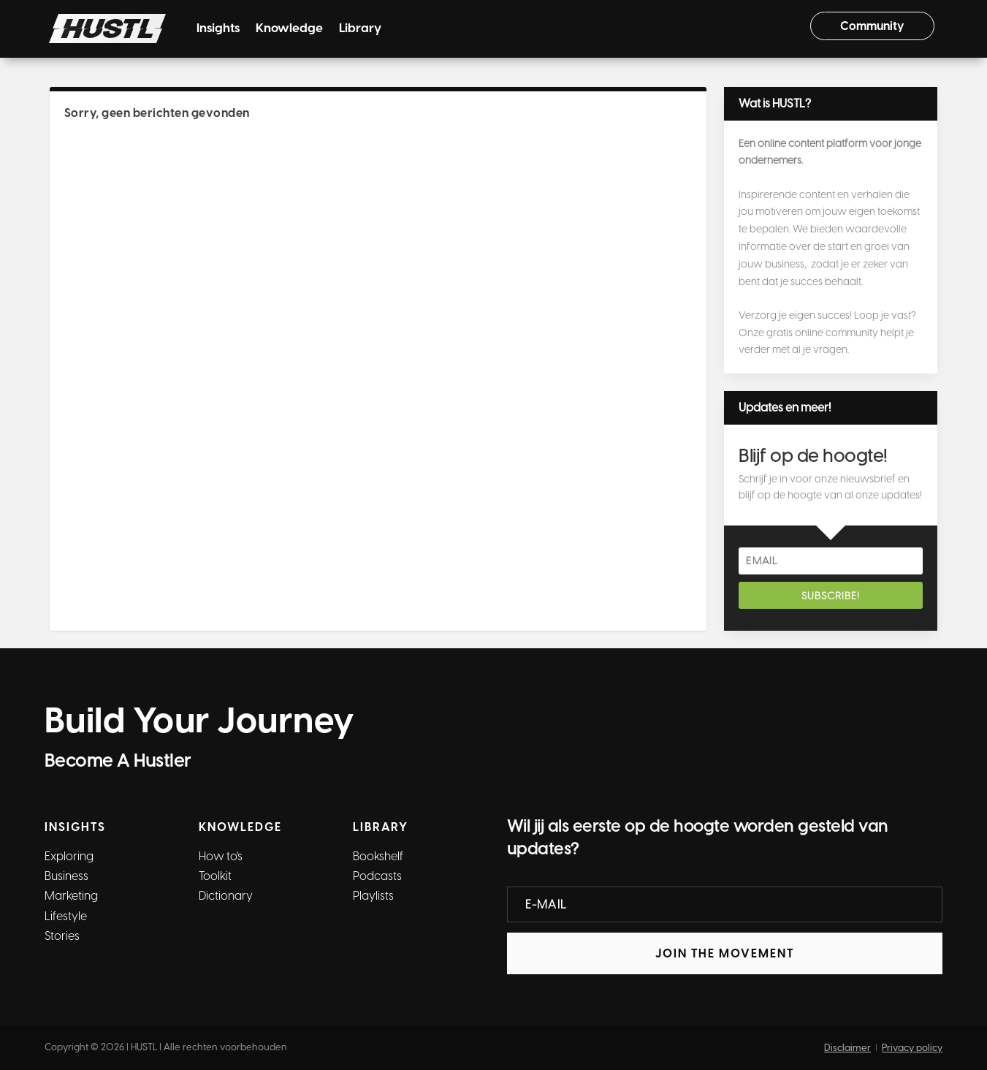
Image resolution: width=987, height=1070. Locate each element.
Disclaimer (847, 1047)
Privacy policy (912, 1047)
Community (872, 26)
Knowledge (289, 29)
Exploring (69, 856)
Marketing (71, 896)
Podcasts (377, 876)
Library (360, 29)
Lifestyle (66, 916)
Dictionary (226, 896)
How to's (221, 856)
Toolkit (215, 876)
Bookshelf (378, 856)
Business (66, 876)
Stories (62, 936)
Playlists (373, 896)
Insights (218, 29)
